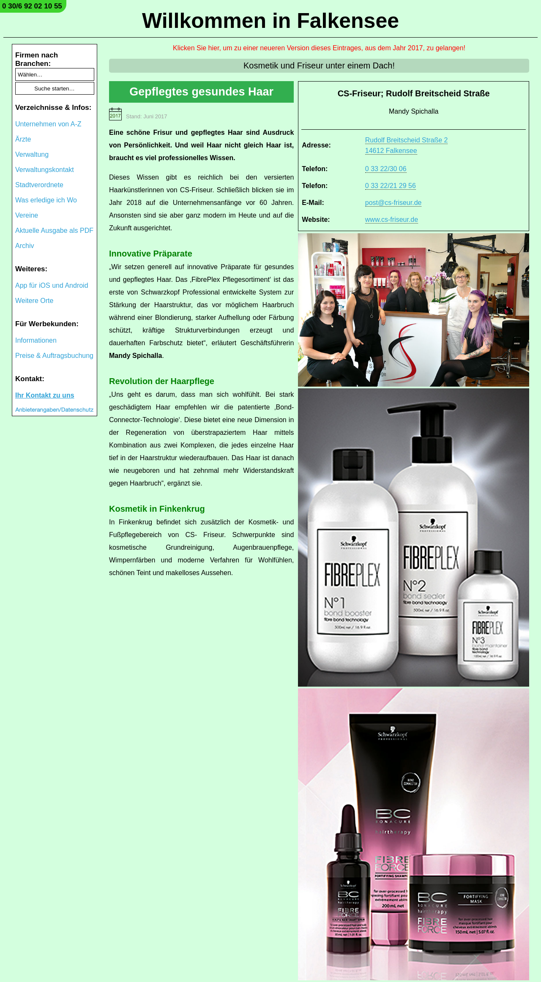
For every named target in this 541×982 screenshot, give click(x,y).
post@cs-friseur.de (393, 202)
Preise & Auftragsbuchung (54, 355)
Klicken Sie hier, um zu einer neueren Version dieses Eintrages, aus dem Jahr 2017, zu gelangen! (319, 48)
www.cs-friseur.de (391, 219)
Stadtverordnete (39, 184)
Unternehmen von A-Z (48, 124)
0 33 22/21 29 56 (390, 185)
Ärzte (23, 139)
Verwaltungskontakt (44, 169)
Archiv (24, 245)
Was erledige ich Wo (46, 200)
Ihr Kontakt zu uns (44, 395)
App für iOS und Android (51, 285)
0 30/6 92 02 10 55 (32, 6)
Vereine (26, 215)
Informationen (36, 340)
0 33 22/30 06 (386, 168)
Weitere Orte (34, 300)
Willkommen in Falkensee (270, 21)
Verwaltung (32, 154)
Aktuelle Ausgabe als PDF (54, 230)
